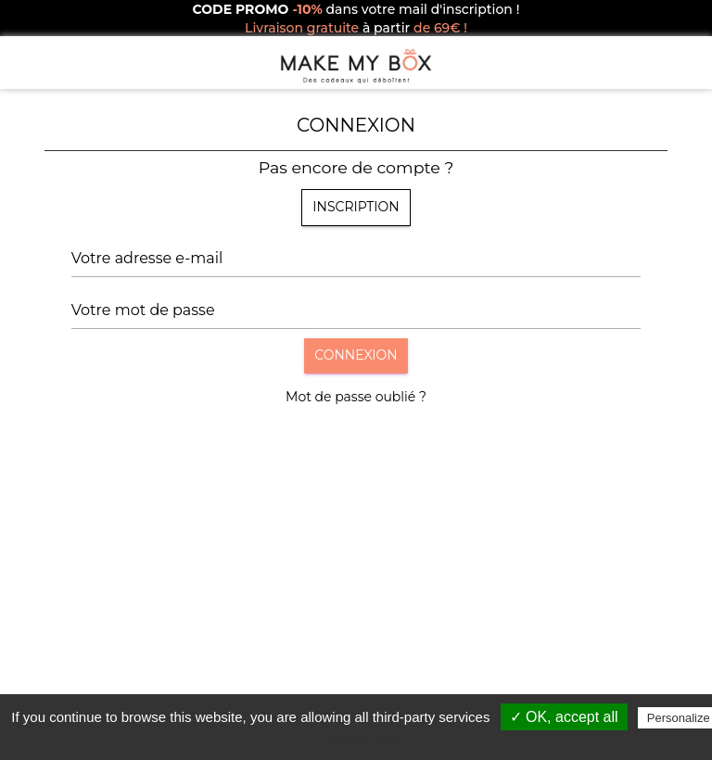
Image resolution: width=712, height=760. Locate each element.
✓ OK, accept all (564, 717)
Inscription (355, 206)
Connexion (355, 355)
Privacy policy (365, 741)
